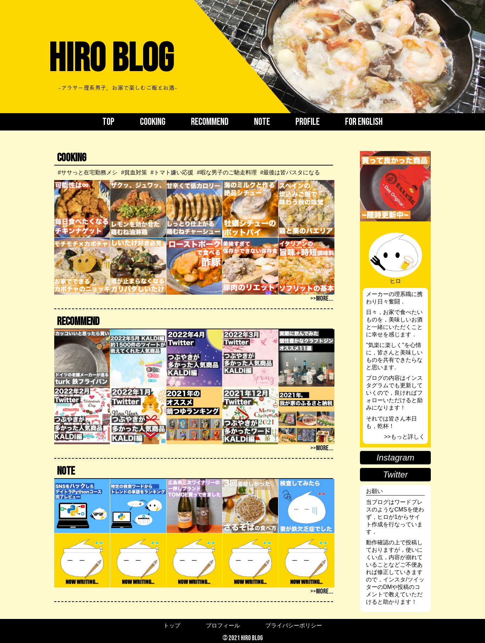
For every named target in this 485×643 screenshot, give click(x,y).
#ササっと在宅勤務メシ (88, 172)
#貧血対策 (134, 172)
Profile (307, 122)
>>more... (321, 298)
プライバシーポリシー (293, 625)
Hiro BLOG (111, 59)
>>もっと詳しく (404, 437)
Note (262, 122)
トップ (171, 625)
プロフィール (223, 625)
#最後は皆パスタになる (290, 172)
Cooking (152, 122)
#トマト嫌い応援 (172, 172)
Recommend (210, 122)
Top (108, 122)
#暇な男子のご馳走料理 (227, 172)
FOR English (364, 122)
